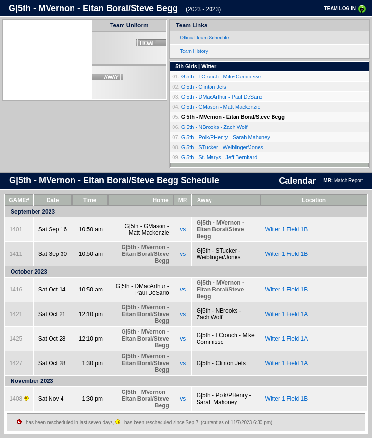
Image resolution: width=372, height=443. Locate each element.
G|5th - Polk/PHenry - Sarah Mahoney (225, 137)
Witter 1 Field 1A (286, 314)
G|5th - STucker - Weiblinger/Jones (222, 147)
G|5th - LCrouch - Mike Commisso (221, 76)
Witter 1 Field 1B (286, 229)
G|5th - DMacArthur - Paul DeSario (222, 97)
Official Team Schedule (204, 37)
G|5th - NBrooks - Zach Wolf (214, 127)
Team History (194, 51)
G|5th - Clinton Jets (203, 86)
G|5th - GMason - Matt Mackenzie (220, 107)
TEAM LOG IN (340, 8)
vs (183, 229)
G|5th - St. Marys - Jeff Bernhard (219, 157)
